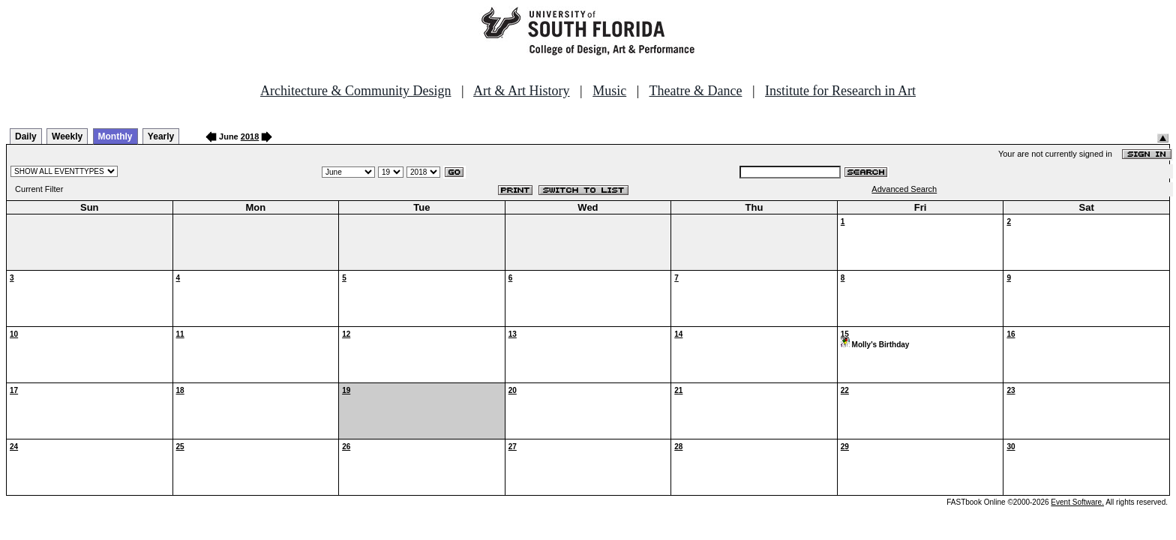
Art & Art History (521, 90)
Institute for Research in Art (840, 90)
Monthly (115, 136)
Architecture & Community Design (355, 90)
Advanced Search (904, 189)
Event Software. (1077, 502)
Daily (26, 136)
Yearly (161, 136)
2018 (250, 136)
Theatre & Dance (695, 90)
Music (609, 90)
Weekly (67, 136)
